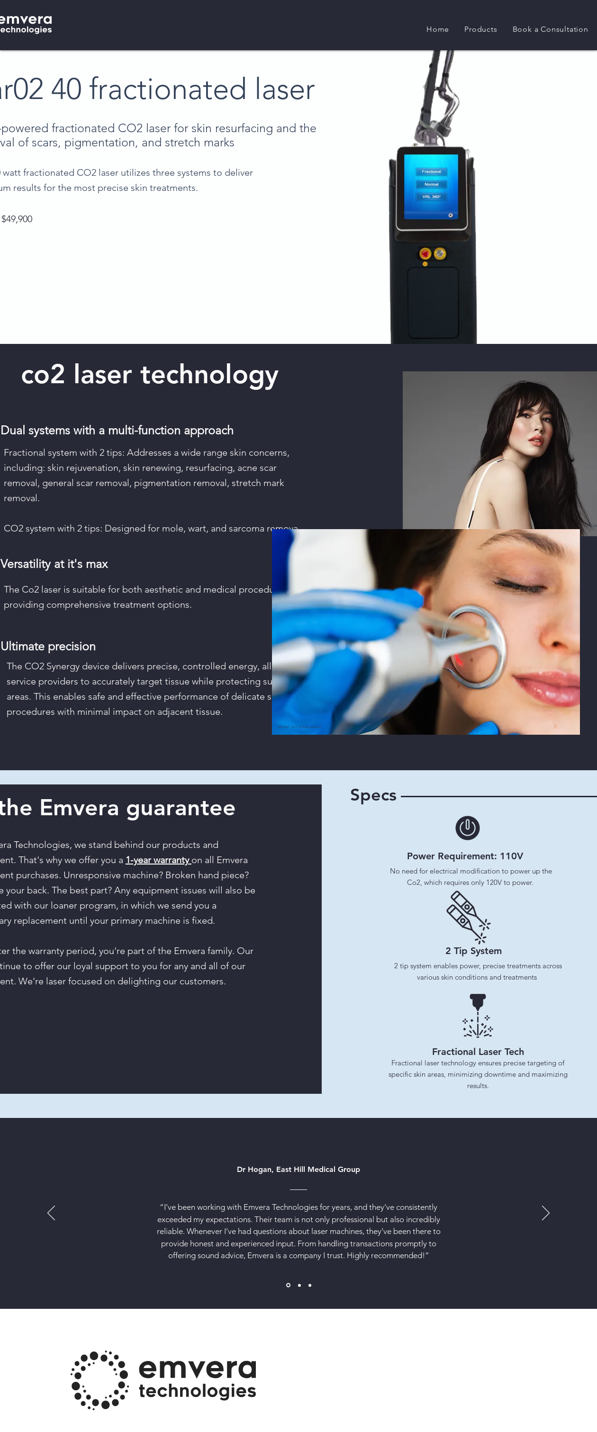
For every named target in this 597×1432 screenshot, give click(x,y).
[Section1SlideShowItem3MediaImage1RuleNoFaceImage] (309, 1285)
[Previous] (51, 1214)
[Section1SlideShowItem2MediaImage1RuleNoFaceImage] (299, 1285)
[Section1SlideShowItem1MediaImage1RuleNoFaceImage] (288, 1285)
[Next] (546, 1214)
